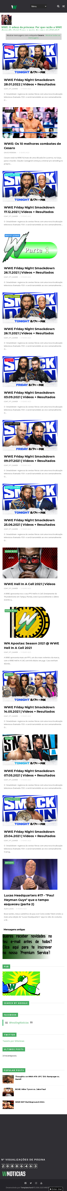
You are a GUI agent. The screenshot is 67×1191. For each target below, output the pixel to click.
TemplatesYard (27, 1187)
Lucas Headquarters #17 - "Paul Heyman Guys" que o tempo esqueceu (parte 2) (29, 899)
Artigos (9, 863)
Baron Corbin (12, 296)
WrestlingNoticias (19, 1022)
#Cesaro (9, 111)
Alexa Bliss (11, 551)
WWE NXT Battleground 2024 (29, 1102)
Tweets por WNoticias (13, 1041)
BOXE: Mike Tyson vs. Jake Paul (30, 1089)
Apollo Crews (12, 487)
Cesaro (9, 47)
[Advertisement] (33, 1125)
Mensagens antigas (14, 929)
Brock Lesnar (12, 175)
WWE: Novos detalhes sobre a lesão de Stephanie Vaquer (31, 28)
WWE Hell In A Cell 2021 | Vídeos (29, 584)
